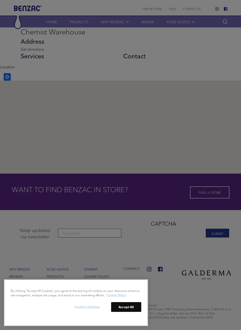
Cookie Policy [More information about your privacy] (116, 295)
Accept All (126, 307)
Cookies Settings (87, 306)
